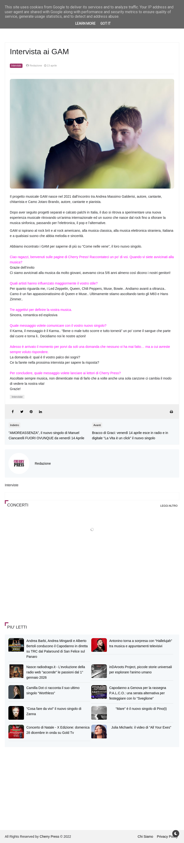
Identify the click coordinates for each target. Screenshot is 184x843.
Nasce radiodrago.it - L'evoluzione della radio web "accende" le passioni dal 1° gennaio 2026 (55, 672)
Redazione (43, 463)
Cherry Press (49, 836)
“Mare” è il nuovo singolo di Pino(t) (141, 709)
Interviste (16, 65)
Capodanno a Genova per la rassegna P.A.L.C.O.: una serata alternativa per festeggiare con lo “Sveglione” (137, 693)
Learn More (85, 23)
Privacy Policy (167, 836)
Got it (105, 23)
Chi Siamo (145, 836)
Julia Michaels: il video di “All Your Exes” (141, 727)
